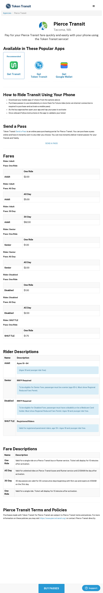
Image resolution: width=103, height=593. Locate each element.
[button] (94, 6)
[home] (18, 6)
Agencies (7, 13)
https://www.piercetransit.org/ (53, 518)
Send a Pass (21, 131)
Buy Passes (51, 588)
